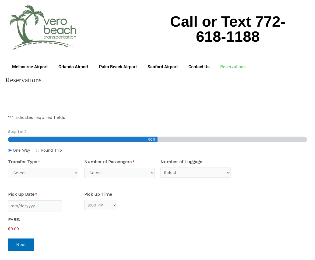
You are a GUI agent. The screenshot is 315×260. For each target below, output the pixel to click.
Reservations (233, 66)
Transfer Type (24, 162)
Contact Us (198, 66)
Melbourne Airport (30, 66)
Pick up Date (22, 194)
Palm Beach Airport (118, 66)
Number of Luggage (181, 161)
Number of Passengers (109, 162)
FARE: (14, 219)
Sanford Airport (163, 66)
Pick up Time (98, 194)
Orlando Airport (73, 66)
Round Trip (51, 150)
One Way (21, 150)
